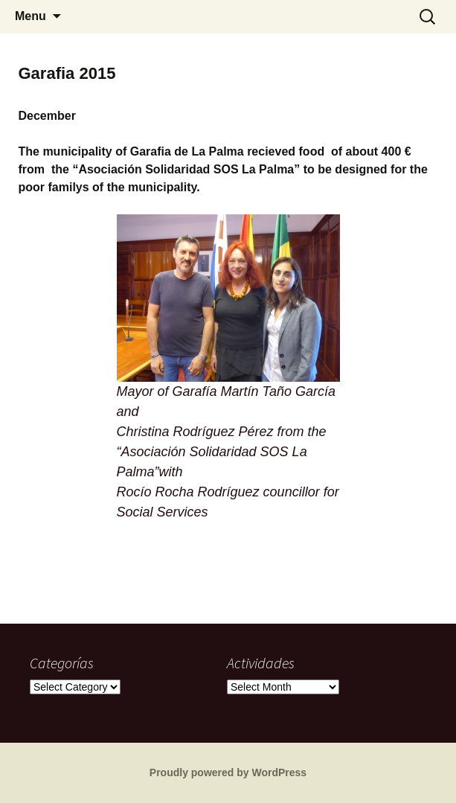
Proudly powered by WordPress (228, 772)
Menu (30, 16)
